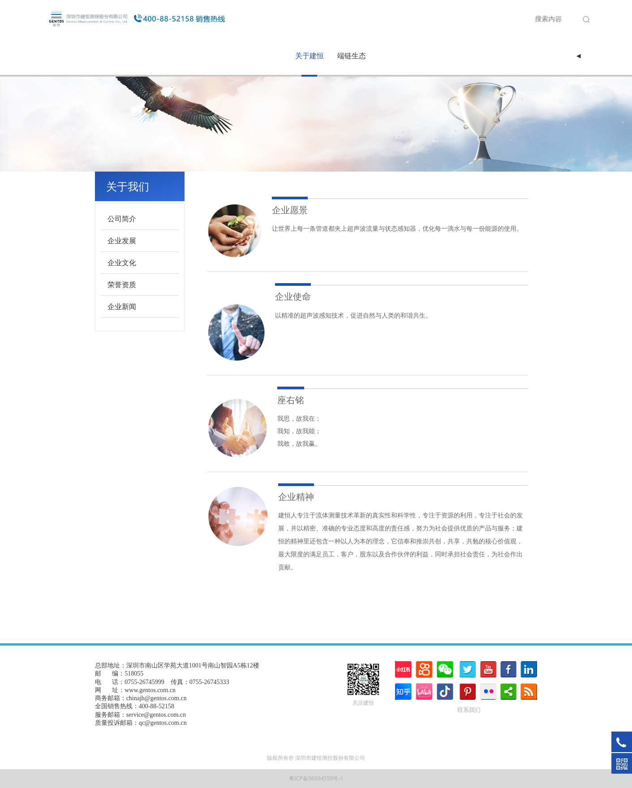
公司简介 (121, 219)
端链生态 (351, 55)
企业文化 (121, 262)
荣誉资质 (121, 284)
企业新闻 (121, 306)
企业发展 (121, 240)
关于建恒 (309, 55)
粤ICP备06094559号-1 (316, 778)
